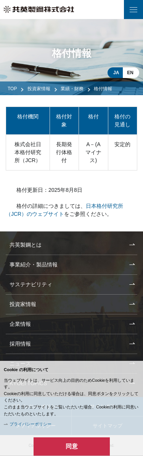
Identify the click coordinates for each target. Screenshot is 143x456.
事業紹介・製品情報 (34, 264)
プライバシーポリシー (30, 424)
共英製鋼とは (26, 245)
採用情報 (20, 344)
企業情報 (20, 324)
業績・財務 (72, 88)
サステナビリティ (31, 284)
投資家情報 (38, 88)
